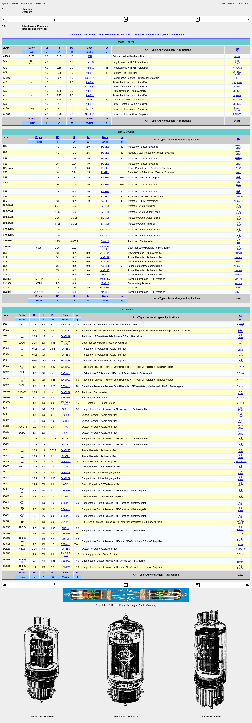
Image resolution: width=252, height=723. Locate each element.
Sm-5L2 (65, 354)
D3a (5, 323)
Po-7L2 (105, 147)
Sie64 (238, 148)
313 (242, 521)
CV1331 (7, 279)
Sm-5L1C (105, 246)
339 (237, 61)
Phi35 (239, 82)
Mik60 (237, 56)
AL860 (6, 114)
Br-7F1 (89, 109)
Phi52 (241, 367)
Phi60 (240, 344)
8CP (65, 466)
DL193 (6, 538)
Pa (71, 47)
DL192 (6, 527)
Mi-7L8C (65, 402)
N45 (68, 325)
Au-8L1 (90, 91)
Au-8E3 (105, 266)
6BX (63, 503)
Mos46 (239, 283)
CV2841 (7, 292)
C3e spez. (8, 168)
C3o (5, 190)
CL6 (5, 270)
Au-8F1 (90, 67)
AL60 (6, 108)
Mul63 (243, 462)
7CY (63, 522)
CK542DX (8, 228)
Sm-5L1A (65, 336)
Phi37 (238, 95)
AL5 (5, 104)
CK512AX (8, 205)
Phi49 (241, 373)
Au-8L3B (105, 270)
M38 (68, 367)
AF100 (6, 78)
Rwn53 (238, 146)
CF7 (5, 201)
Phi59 (238, 72)
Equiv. (38, 137)
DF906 (6, 402)
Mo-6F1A (105, 279)
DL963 (6, 566)
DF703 (6, 391)
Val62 (238, 187)
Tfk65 (238, 179)
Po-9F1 (105, 168)
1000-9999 (110, 34)
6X (65, 432)
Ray (238, 242)
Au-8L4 (90, 82)
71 (242, 426)
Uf (46, 47)
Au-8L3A (89, 86)
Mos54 (238, 288)
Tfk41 (240, 332)
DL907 (6, 553)
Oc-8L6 (65, 415)
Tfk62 (240, 393)
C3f (5, 172)
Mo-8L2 (105, 283)
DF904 (6, 397)
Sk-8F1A (89, 78)
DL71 (6, 471)
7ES (63, 386)
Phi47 (237, 63)
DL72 (6, 477)
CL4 (5, 261)
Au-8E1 (90, 99)
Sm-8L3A (65, 472)
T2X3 (106, 206)
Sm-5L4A (65, 392)
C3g (5, 176)
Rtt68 (238, 168)
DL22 (6, 420)
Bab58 (237, 108)
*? (237, 51)
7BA (63, 490)
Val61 (241, 380)
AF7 (5, 72)
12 (241, 329)
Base (90, 47)
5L (102, 217)
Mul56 (240, 428)
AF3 (5, 67)
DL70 (6, 465)
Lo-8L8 (65, 421)
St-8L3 (65, 330)
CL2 (5, 257)
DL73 (6, 483)
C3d (5, 158)
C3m (5, 182)
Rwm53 (238, 68)
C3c (5, 152)
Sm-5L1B (65, 341)
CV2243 (7, 287)
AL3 (5, 91)
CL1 (5, 253)
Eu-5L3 (90, 62)
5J (102, 206)
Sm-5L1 (65, 348)
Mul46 (240, 275)
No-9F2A (105, 287)
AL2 (5, 86)
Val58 (240, 350)
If (59, 47)
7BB (65, 496)
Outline (89, 52)
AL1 (5, 82)
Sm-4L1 (105, 241)
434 (239, 462)
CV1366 (7, 283)
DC (22, 336)
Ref (237, 49)
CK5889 (7, 240)
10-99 (92, 34)
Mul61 (240, 523)
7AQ (65, 427)
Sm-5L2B (65, 360)
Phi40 (239, 270)
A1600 (6, 56)
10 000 (120, 34)
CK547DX (8, 234)
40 (68, 528)
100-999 (99, 34)
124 (238, 521)
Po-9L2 (105, 163)
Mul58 (242, 549)
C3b (5, 146)
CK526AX (8, 211)
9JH (90, 56)
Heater (32, 52)
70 (233, 68)
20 (239, 176)
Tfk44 (237, 78)
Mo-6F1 (105, 292)
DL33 (6, 426)
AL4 (5, 95)
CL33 (6, 274)
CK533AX (8, 217)
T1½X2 (106, 230)
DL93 (6, 496)
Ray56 (238, 207)
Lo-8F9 (105, 177)
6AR (63, 367)
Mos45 (239, 279)
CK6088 (7, 246)
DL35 (6, 432)
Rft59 (238, 114)
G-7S (105, 274)
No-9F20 (89, 114)
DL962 (6, 559)
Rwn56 (240, 562)
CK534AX (8, 223)
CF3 (5, 196)
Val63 (240, 326)
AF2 (5, 60)
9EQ (63, 324)
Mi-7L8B (65, 553)
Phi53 (240, 416)
